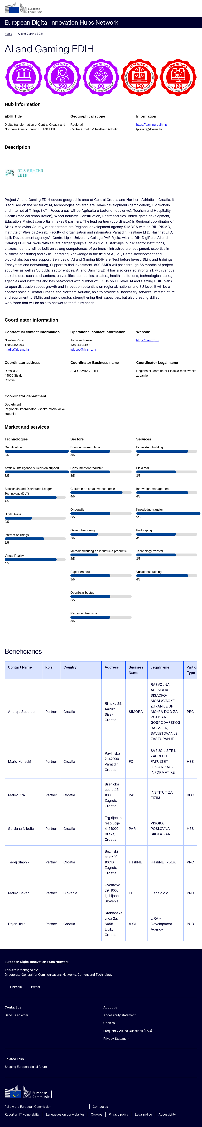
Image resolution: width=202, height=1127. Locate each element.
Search (183, 9)
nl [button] (174, 9)
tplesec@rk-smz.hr (83, 349)
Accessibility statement (119, 1015)
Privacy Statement (116, 1039)
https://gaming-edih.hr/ (151, 124)
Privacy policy (119, 1114)
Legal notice (143, 1114)
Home (8, 33)
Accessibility (167, 1114)
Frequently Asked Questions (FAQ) (127, 1031)
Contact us (100, 1107)
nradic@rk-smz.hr (17, 349)
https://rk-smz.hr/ (147, 340)
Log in (165, 9)
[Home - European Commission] (28, 8)
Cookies (96, 1114)
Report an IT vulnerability (22, 1114)
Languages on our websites (65, 1114)
